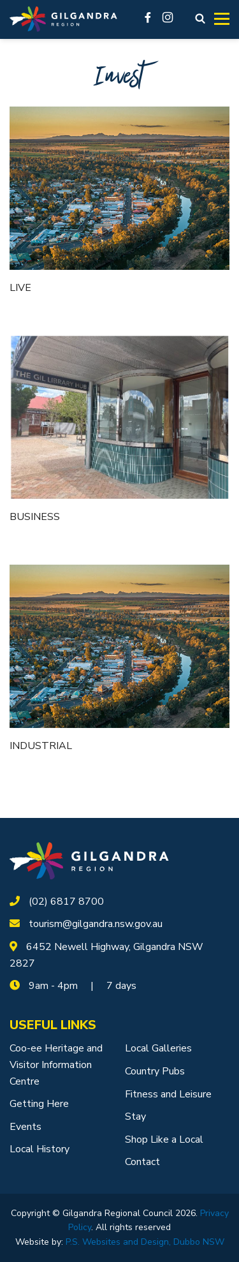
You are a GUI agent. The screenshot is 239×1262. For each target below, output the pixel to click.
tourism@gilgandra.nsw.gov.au (96, 924)
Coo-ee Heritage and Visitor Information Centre (56, 1064)
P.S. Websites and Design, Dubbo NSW (145, 1242)
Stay (135, 1117)
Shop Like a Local (164, 1139)
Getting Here (39, 1104)
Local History (39, 1149)
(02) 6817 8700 (66, 902)
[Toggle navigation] (221, 19)
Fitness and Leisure (168, 1094)
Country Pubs (155, 1071)
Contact (142, 1162)
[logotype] (89, 860)
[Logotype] (63, 19)
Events (25, 1127)
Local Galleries (158, 1048)
